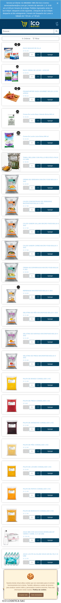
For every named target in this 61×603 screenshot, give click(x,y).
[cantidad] (32, 55)
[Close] (57, 3)
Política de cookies (39, 590)
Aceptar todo (23, 595)
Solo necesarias (36, 595)
